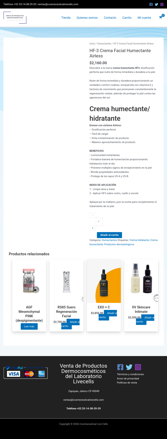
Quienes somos (87, 17)
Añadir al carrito (109, 235)
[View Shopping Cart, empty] (160, 17)
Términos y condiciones (130, 374)
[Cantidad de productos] (99, 221)
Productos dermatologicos (119, 244)
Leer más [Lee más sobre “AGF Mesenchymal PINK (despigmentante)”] (29, 326)
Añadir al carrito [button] (70, 324)
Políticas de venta (127, 382)
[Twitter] (156, 4)
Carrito (127, 17)
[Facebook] (151, 4)
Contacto (110, 17)
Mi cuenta (144, 17)
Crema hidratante (139, 240)
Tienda (66, 17)
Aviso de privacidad (128, 378)
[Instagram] (162, 4)
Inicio (92, 43)
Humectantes (104, 43)
